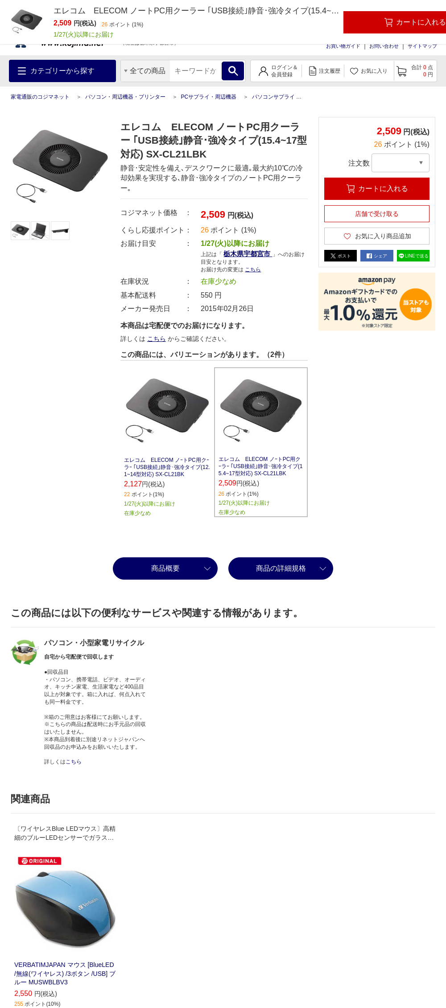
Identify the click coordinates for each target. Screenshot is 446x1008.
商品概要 (165, 568)
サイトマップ (422, 46)
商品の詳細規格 (281, 568)
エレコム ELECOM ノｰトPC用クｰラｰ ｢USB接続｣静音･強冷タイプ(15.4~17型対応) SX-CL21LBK (261, 466)
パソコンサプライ (273, 97)
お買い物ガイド (343, 46)
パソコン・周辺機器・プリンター (125, 97)
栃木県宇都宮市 (247, 253)
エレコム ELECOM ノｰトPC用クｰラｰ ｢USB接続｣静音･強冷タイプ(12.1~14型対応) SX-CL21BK (167, 467)
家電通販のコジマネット (40, 97)
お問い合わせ (384, 46)
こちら (253, 269)
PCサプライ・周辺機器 (208, 97)
